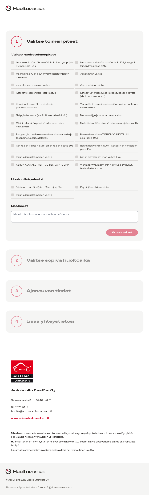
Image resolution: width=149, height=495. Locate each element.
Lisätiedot (19, 206)
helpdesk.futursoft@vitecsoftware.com (49, 487)
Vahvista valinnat (122, 232)
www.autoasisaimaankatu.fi (30, 418)
